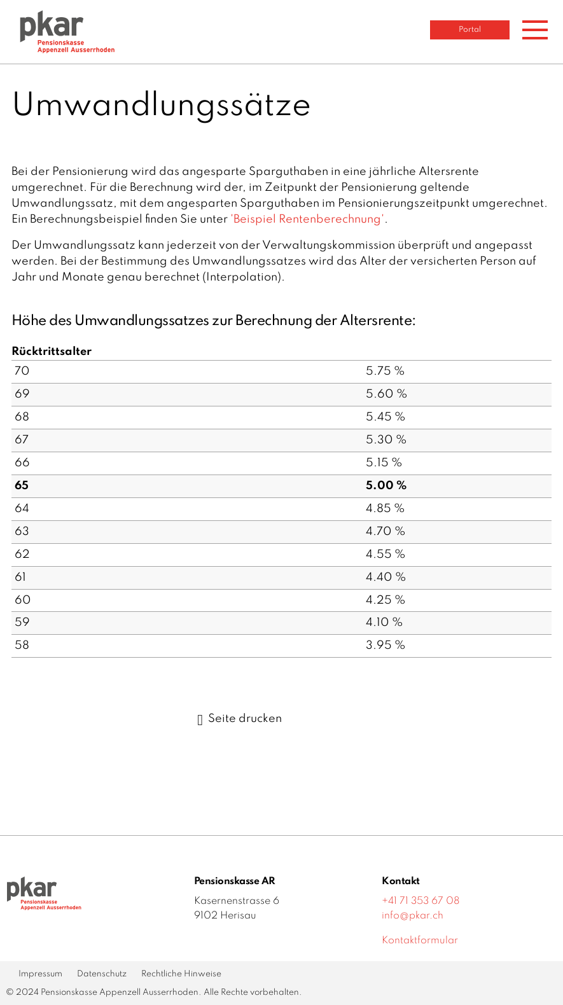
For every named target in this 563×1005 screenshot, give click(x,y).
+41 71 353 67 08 (421, 901)
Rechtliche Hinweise (181, 974)
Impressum (40, 974)
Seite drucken (239, 718)
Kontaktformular (420, 941)
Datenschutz (102, 974)
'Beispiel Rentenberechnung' (307, 219)
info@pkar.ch (412, 916)
